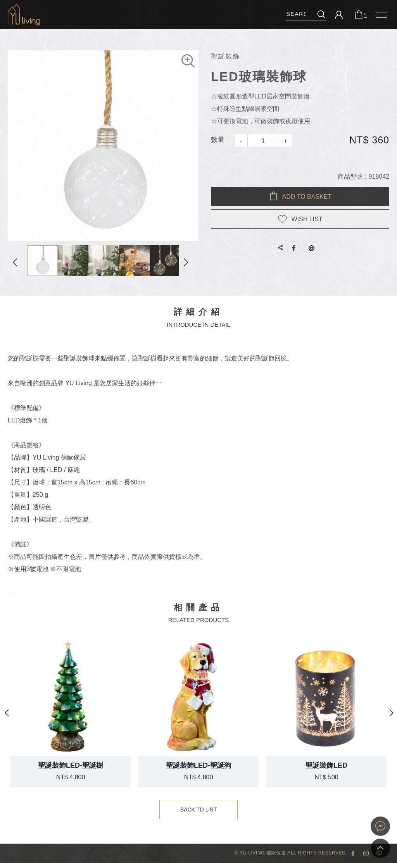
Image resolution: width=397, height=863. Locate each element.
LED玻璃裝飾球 (24, 14)
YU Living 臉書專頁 (353, 853)
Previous (17, 260)
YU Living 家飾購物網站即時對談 (380, 826)
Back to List (199, 809)
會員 (339, 14)
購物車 (365, 14)
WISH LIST (306, 219)
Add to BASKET (306, 196)
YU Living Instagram (366, 853)
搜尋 (321, 14)
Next (188, 260)
